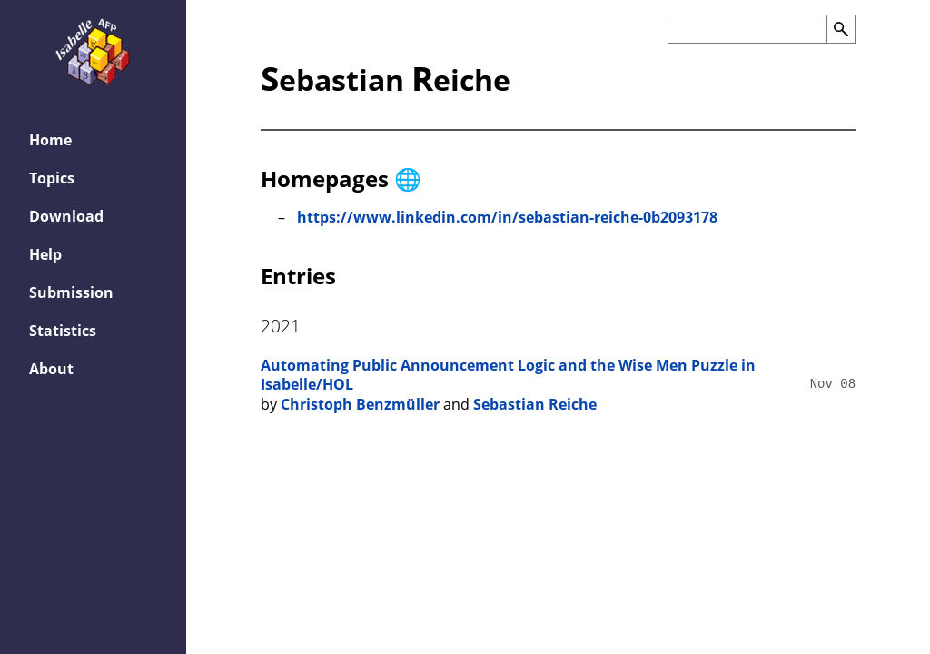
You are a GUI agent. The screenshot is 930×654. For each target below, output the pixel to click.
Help (45, 254)
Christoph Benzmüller (360, 404)
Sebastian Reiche (535, 404)
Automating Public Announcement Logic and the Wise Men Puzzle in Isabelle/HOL (508, 375)
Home (50, 140)
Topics (51, 178)
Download (66, 216)
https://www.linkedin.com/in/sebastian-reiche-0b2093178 (507, 217)
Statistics (62, 331)
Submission (71, 292)
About (51, 369)
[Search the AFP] (747, 29)
